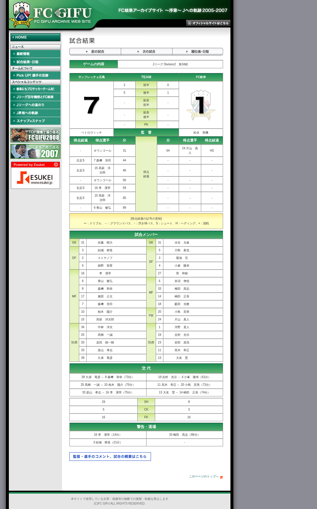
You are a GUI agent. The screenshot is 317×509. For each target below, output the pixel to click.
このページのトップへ (206, 476)
